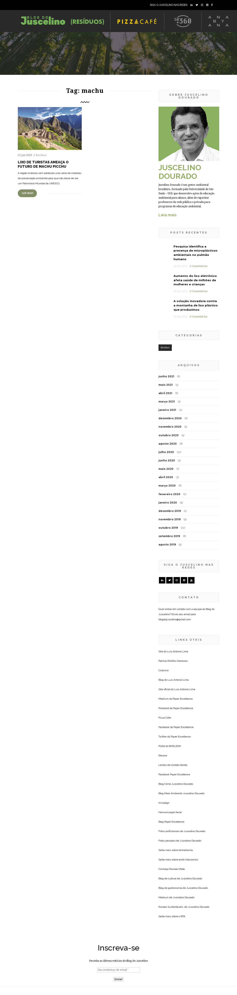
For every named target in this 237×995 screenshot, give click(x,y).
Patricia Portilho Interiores (173, 660)
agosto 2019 (167, 544)
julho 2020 (166, 452)
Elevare (163, 755)
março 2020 (167, 485)
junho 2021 (166, 376)
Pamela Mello (177, 869)
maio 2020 (166, 468)
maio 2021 (166, 384)
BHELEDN (175, 746)
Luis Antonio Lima (177, 651)
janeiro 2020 (168, 502)
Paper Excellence (183, 698)
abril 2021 (165, 393)
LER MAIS (27, 193)
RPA (183, 916)
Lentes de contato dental (173, 764)
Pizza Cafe (165, 717)
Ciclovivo (164, 670)
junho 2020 (167, 460)
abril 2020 (166, 477)
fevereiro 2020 (169, 494)
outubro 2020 (169, 435)
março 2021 (167, 401)
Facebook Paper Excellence (174, 774)
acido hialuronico (188, 859)
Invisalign (164, 802)
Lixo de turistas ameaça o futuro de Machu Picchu (43, 164)
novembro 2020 (170, 426)
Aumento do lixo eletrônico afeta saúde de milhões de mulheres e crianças (195, 280)
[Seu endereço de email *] (118, 969)
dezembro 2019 (170, 511)
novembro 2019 (170, 519)
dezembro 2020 (170, 418)
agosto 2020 (168, 443)
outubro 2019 (168, 527)
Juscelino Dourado (182, 783)
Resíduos (41, 155)
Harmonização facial (170, 812)
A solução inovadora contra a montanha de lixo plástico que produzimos (196, 305)
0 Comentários (199, 266)
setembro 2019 (169, 536)
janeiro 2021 (167, 410)
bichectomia (186, 850)
